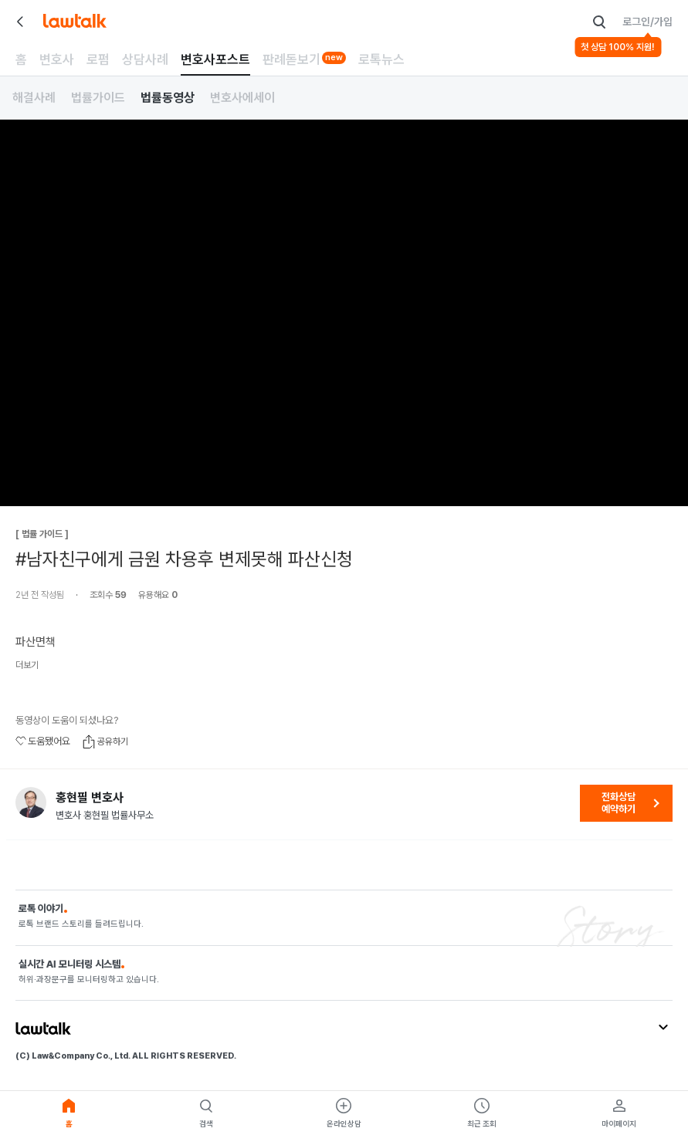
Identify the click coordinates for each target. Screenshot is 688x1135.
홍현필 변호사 (90, 798)
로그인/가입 (647, 21)
